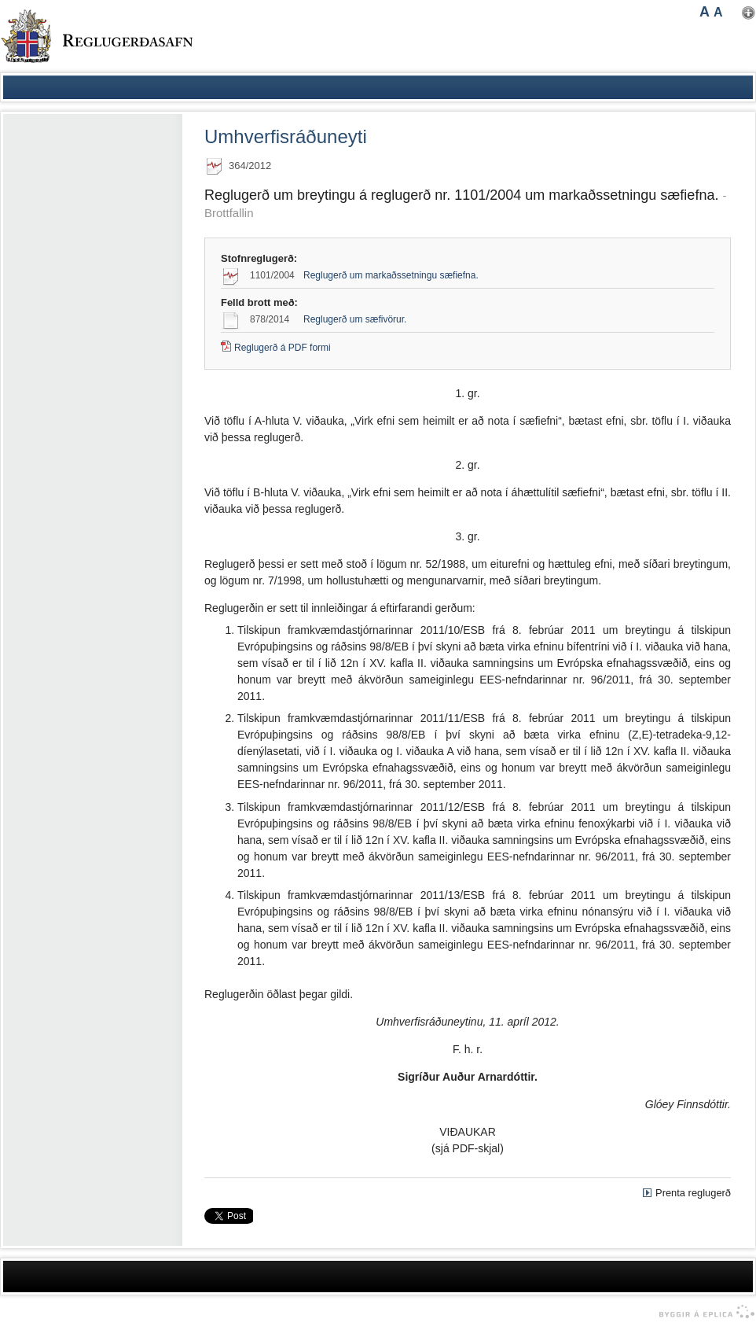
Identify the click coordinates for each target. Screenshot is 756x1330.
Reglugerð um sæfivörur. (354, 319)
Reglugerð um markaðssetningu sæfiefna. (391, 275)
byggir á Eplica (703, 1312)
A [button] (704, 12)
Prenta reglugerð (693, 1193)
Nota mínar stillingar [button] (748, 13)
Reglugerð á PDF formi (282, 347)
